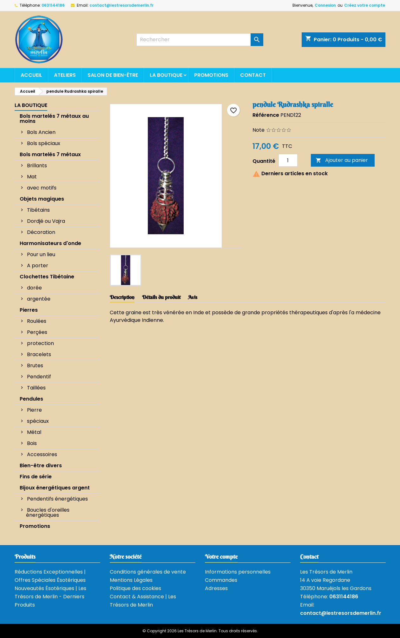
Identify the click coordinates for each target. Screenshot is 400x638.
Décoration (41, 232)
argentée (38, 298)
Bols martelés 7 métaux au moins (54, 118)
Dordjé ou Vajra (46, 221)
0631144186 (53, 5)
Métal (34, 432)
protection (40, 343)
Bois (32, 443)
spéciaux (38, 421)
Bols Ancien (41, 132)
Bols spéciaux (43, 143)
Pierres (29, 310)
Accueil (31, 75)
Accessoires (42, 454)
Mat (32, 176)
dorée (34, 287)
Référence (265, 115)
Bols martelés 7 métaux (50, 154)
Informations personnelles (238, 571)
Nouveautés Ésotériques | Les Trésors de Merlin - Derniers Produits (50, 596)
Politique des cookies (135, 588)
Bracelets (39, 354)
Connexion (325, 5)
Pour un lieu (41, 254)
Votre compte (221, 556)
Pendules (31, 398)
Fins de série (36, 476)
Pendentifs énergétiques (57, 498)
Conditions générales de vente (148, 571)
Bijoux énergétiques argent (55, 487)
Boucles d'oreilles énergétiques (47, 512)
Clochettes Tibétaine (47, 276)
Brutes (35, 365)
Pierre (34, 410)
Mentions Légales (131, 580)
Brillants (37, 165)
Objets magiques (42, 199)
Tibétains (38, 210)
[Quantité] (288, 160)
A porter (37, 265)
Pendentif (39, 376)
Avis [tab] (192, 297)
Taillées (36, 387)
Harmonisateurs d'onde (50, 243)
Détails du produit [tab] (161, 297)
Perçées (37, 332)
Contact (253, 75)
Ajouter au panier (342, 160)
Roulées (36, 321)
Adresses (216, 588)
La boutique (166, 75)
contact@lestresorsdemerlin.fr (121, 5)
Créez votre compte (364, 5)
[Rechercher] (199, 39)
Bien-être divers (41, 465)
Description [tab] (122, 297)
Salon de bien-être (113, 75)
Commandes (221, 580)
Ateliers (65, 75)
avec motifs (41, 187)
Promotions (211, 75)
